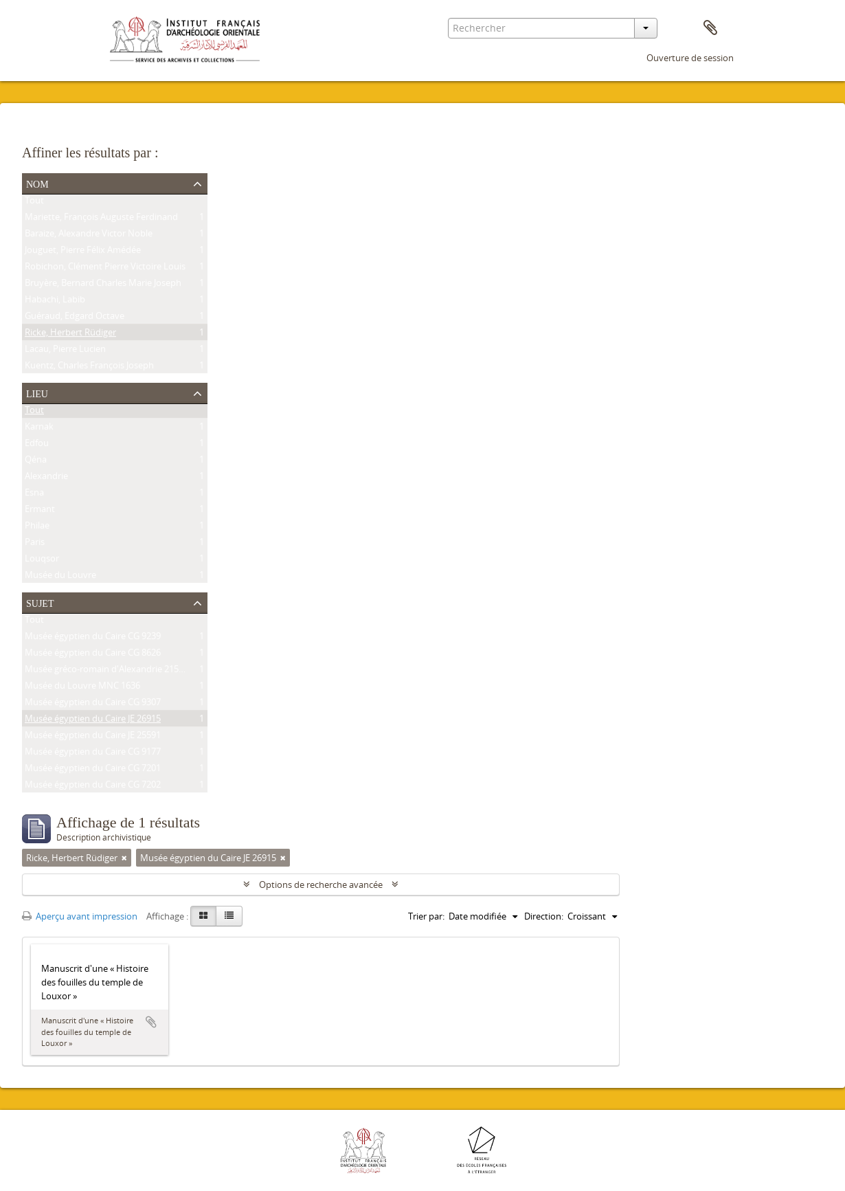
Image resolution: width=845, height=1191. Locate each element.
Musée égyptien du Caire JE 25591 (93, 737)
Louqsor (42, 561)
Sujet (40, 602)
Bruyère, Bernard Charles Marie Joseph (103, 285)
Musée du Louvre (60, 577)
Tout (34, 203)
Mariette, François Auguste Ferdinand (101, 219)
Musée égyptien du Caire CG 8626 (93, 655)
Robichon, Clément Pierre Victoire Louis (105, 269)
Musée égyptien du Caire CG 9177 (93, 754)
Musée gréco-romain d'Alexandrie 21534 (106, 671)
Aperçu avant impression (79, 916)
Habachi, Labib (55, 302)
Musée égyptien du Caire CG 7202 (93, 787)
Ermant (40, 511)
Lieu (37, 392)
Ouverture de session (690, 58)
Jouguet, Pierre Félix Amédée (83, 252)
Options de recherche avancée (321, 884)
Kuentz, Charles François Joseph (89, 367)
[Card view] (203, 916)
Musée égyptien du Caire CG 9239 (93, 638)
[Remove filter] (124, 858)
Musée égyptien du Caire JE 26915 (93, 721)
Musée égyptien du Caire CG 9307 (93, 704)
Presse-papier (710, 28)
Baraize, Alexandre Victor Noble (89, 236)
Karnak (39, 429)
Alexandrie (46, 478)
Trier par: (426, 916)
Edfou (37, 445)
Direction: (543, 916)
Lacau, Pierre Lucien (65, 351)
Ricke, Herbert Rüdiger (70, 335)
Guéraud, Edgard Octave (74, 318)
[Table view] (229, 916)
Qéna (36, 462)
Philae (37, 528)
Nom (37, 182)
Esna (34, 495)
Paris (35, 544)
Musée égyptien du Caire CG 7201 (93, 770)
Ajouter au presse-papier (151, 1022)
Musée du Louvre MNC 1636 (82, 688)
